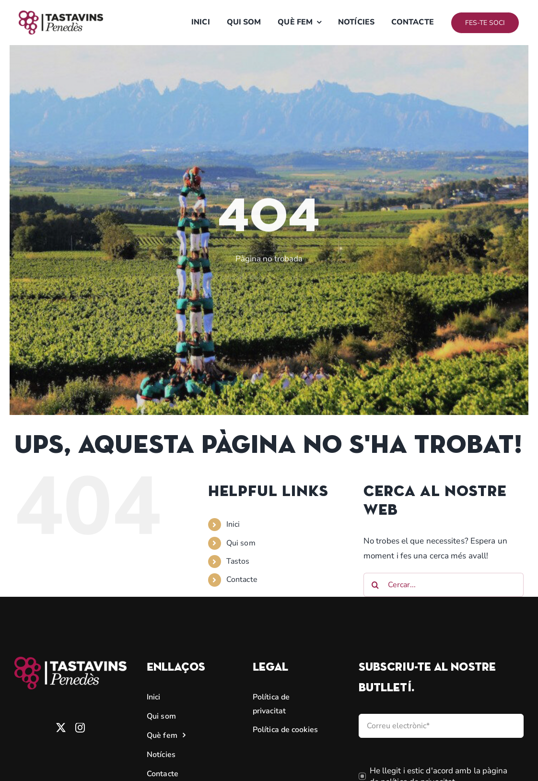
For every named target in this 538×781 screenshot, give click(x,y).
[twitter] (61, 728)
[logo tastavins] (61, 14)
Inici (233, 524)
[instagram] (80, 728)
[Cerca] (375, 585)
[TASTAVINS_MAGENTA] (70, 660)
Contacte (241, 579)
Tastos (238, 561)
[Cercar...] (443, 585)
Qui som (241, 543)
